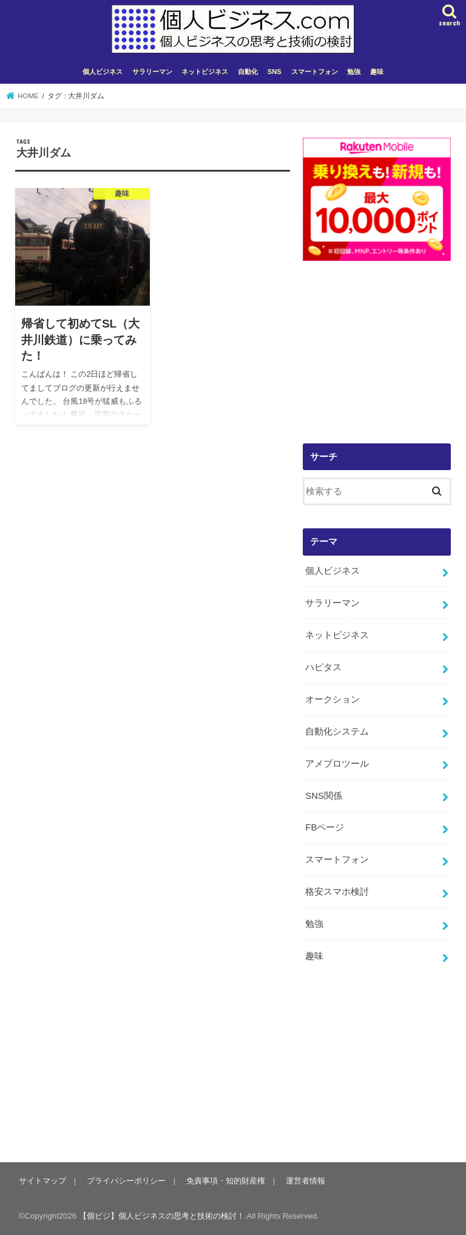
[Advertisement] (377, 356)
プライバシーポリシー (126, 1180)
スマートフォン (314, 71)
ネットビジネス (204, 71)
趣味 (376, 71)
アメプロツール (337, 764)
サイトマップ (42, 1180)
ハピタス (323, 667)
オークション (332, 699)
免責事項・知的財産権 (225, 1180)
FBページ (324, 827)
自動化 (248, 71)
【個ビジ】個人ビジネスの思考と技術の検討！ (162, 1215)
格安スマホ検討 (337, 892)
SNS (275, 71)
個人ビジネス (103, 71)
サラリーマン (152, 71)
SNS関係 (323, 796)
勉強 (353, 71)
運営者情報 (305, 1180)
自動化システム (337, 731)
